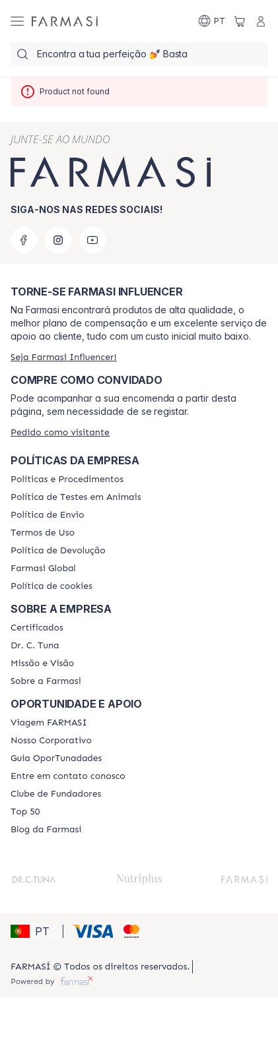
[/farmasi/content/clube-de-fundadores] (56, 794)
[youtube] (92, 240)
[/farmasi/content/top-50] (25, 812)
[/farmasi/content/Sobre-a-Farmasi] (46, 681)
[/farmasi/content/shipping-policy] (47, 515)
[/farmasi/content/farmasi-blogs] (46, 829)
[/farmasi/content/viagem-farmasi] (49, 723)
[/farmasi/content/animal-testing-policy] (76, 497)
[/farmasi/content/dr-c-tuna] (35, 645)
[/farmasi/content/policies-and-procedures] (67, 479)
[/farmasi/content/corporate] (43, 568)
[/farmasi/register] (64, 357)
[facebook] (24, 240)
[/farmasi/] (65, 21)
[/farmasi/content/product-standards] (37, 628)
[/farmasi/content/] (51, 586)
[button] (35, 931)
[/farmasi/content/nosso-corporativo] (51, 740)
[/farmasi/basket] (239, 21)
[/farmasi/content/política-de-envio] (43, 533)
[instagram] (58, 240)
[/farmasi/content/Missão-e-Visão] (42, 663)
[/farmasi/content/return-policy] (58, 550)
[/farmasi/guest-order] (60, 432)
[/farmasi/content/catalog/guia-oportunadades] (56, 758)
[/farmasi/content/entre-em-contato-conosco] (68, 776)
